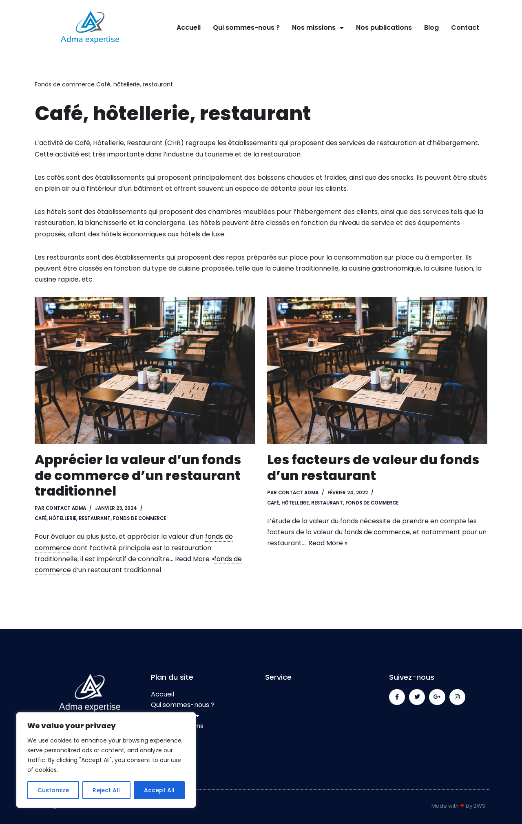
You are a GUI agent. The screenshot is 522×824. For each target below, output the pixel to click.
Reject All (106, 790)
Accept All (159, 790)
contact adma (66, 508)
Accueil (189, 27)
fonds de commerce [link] (377, 532)
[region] (106, 760)
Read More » (194, 559)
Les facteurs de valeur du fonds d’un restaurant (373, 467)
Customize (53, 790)
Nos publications (384, 27)
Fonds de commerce (65, 84)
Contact (465, 27)
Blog (431, 27)
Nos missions (318, 28)
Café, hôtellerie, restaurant (73, 518)
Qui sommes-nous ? (246, 27)
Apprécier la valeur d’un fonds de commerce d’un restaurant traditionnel (138, 475)
